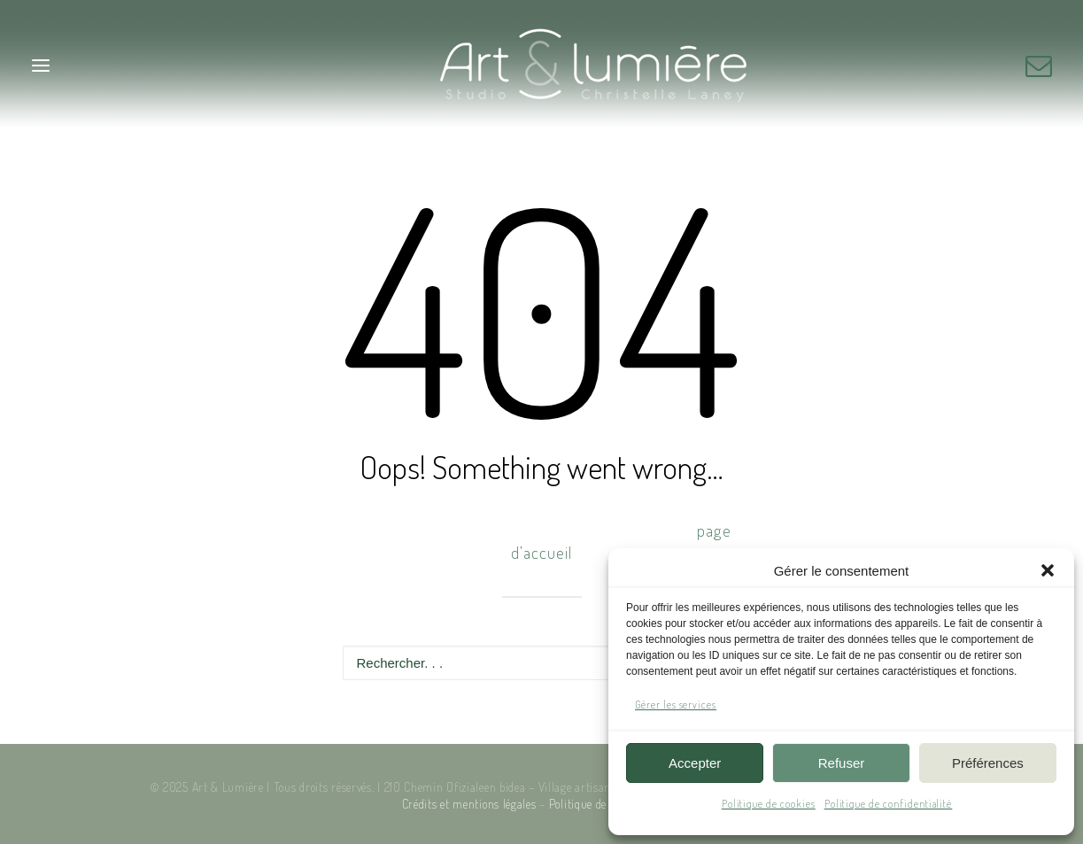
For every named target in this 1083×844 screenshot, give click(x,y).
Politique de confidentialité (888, 803)
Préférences (988, 762)
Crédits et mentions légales (469, 803)
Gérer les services (675, 704)
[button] (1047, 570)
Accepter (695, 762)
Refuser (841, 762)
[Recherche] (542, 663)
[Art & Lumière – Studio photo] (541, 65)
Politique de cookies (769, 803)
